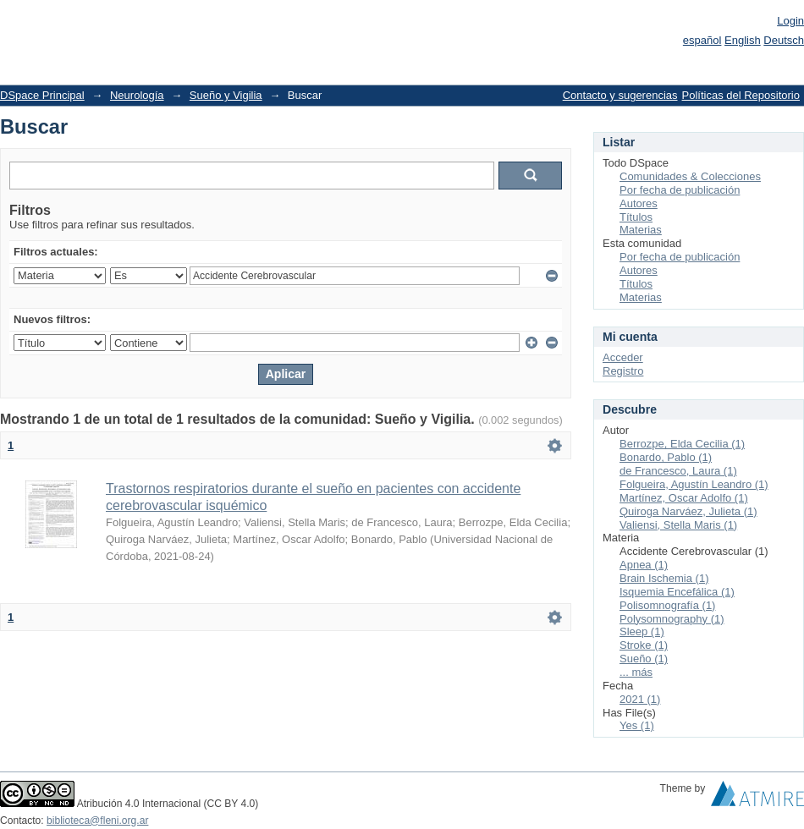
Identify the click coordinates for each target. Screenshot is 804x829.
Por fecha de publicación (680, 190)
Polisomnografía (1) (667, 605)
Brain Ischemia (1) (664, 578)
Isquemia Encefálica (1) (677, 591)
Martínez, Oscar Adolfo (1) (684, 497)
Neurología (137, 95)
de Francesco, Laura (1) (678, 470)
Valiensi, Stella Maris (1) (678, 525)
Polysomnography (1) (672, 618)
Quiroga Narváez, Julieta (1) (688, 511)
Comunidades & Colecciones (690, 176)
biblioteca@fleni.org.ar (97, 820)
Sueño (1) (644, 658)
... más (636, 672)
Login (790, 20)
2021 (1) (640, 699)
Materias (641, 229)
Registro (623, 371)
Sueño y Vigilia (226, 95)
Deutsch (783, 40)
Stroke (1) (644, 645)
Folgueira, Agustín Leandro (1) (694, 484)
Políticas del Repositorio (741, 95)
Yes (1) (637, 725)
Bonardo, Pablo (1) (666, 457)
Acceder (623, 357)
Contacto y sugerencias (620, 95)
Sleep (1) (642, 631)
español (702, 40)
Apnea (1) (644, 564)
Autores (639, 203)
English (742, 40)
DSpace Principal (42, 95)
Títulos (636, 217)
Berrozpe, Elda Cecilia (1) (682, 443)
